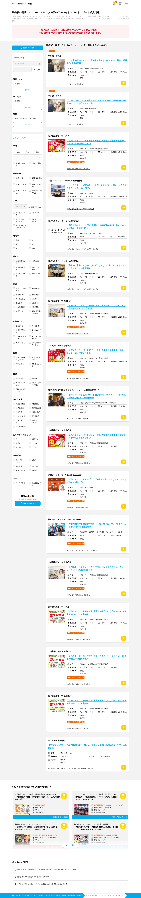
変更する (28, 90)
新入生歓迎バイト (36, 484)
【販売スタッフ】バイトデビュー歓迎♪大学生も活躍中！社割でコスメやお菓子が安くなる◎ (96, 142)
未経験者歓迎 (20, 404)
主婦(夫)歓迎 (36, 412)
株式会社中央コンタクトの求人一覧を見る (80, 209)
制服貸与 (19, 303)
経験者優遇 (20, 364)
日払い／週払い (36, 164)
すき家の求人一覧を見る (75, 84)
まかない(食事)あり (21, 290)
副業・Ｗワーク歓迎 (36, 421)
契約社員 (19, 466)
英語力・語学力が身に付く (36, 384)
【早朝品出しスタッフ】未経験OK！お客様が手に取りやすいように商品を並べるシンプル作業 (96, 307)
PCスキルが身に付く (21, 390)
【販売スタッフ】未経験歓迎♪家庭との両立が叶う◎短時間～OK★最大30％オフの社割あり (97, 613)
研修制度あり (36, 288)
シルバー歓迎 (20, 416)
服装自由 (19, 443)
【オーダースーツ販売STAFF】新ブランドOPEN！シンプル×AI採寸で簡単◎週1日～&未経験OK (96, 396)
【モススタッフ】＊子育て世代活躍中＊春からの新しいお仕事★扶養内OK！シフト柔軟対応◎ (87, 746)
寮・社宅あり (20, 299)
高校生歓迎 (35, 404)
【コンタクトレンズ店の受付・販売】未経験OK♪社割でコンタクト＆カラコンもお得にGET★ (97, 186)
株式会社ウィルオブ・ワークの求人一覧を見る (82, 550)
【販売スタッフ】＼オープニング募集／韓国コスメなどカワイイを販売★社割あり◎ (97, 481)
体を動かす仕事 (20, 268)
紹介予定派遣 (20, 470)
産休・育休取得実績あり (36, 312)
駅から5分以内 (21, 378)
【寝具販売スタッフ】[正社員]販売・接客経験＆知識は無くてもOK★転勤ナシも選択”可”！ (97, 226)
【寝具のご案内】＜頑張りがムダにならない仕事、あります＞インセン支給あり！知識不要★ (97, 267)
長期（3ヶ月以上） (21, 192)
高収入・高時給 (20, 164)
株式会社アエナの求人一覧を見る (77, 507)
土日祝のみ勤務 (20, 214)
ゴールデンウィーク (20, 484)
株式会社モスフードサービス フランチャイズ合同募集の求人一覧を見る (71, 768)
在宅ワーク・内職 (36, 268)
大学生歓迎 (20, 408)
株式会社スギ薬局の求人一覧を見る (78, 169)
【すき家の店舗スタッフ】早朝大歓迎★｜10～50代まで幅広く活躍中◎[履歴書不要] (97, 62)
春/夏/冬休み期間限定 (37, 192)
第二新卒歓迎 (20, 426)
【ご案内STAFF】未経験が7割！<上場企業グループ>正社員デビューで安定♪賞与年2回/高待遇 (96, 525)
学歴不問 (19, 412)
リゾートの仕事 (20, 275)
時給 (18, 152)
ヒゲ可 (34, 447)
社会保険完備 (20, 307)
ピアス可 (35, 443)
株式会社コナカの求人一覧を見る (77, 418)
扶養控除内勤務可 (20, 262)
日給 (27, 152)
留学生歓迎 (35, 416)
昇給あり (35, 299)
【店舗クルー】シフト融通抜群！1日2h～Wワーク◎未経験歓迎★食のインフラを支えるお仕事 (96, 102)
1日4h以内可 (36, 261)
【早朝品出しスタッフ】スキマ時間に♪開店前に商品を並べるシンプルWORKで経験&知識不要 (96, 568)
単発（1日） (20, 178)
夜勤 (33, 248)
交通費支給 (20, 295)
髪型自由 (35, 439)
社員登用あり (36, 307)
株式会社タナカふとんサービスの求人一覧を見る (82, 249)
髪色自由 (19, 439)
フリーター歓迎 (20, 421)
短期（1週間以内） (37, 179)
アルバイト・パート (20, 461)
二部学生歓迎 (36, 408)
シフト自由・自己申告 (20, 220)
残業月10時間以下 (36, 275)
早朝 (17, 240)
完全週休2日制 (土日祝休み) (21, 227)
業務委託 (35, 470)
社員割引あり (36, 303)
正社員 (34, 460)
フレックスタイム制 (36, 220)
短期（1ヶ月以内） (21, 185)
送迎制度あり (36, 295)
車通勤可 (35, 378)
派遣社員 (35, 466)
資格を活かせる (36, 365)
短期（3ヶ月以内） (37, 185)
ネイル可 (19, 447)
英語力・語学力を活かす (20, 359)
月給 (37, 152)
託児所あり (20, 311)
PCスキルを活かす (36, 359)
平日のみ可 (35, 213)
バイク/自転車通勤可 (21, 384)
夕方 (33, 244)
